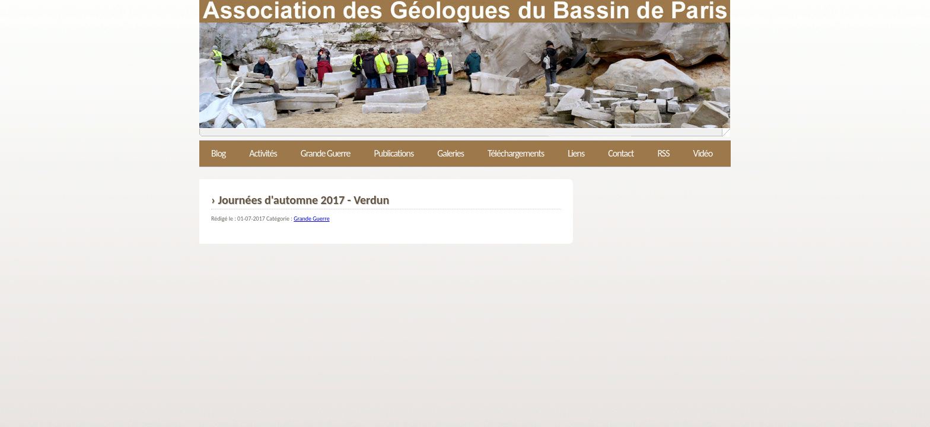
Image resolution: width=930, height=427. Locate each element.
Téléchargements (516, 153)
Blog (218, 153)
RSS (663, 153)
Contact (620, 153)
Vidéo (703, 153)
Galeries (450, 153)
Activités (262, 153)
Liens (576, 153)
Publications (393, 153)
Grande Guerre (326, 153)
